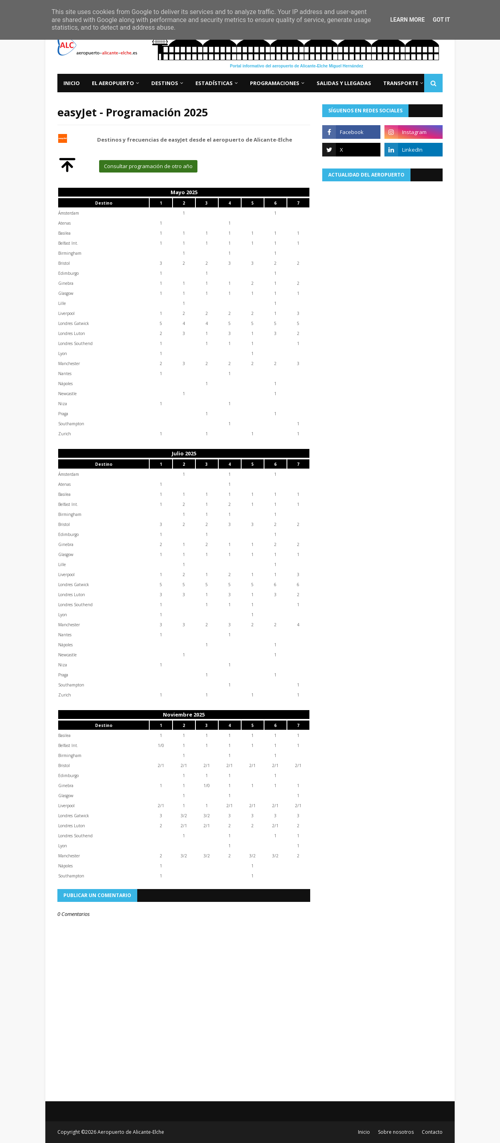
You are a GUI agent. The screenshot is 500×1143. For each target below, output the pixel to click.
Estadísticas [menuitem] (214, 83)
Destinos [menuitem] (164, 83)
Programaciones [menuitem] (274, 83)
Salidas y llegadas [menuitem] (344, 83)
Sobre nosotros (396, 1132)
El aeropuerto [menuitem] (113, 83)
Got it (441, 19)
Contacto (432, 1132)
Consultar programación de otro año (148, 166)
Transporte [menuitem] (400, 83)
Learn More (407, 19)
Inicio (364, 1132)
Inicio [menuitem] (71, 83)
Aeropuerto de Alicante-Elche (131, 1132)
